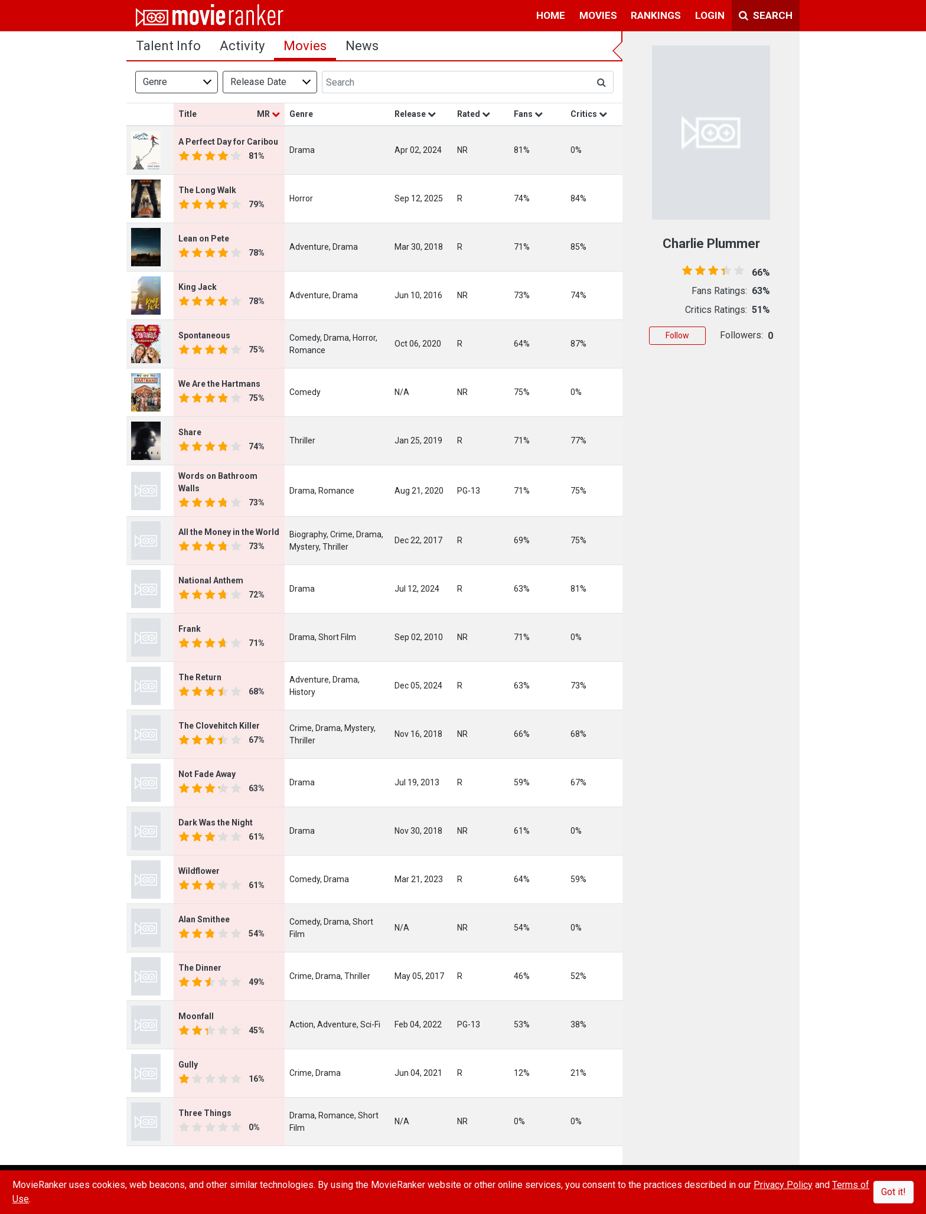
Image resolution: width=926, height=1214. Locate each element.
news (362, 45)
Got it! (893, 1191)
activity (242, 45)
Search (766, 15)
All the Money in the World (228, 532)
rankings (656, 15)
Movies (305, 45)
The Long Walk (207, 190)
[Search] (456, 82)
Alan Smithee (204, 919)
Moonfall (196, 1016)
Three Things (204, 1113)
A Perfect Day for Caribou (228, 141)
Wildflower (199, 871)
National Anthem (210, 580)
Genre (155, 81)
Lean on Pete (203, 238)
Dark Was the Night (215, 822)
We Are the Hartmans (219, 384)
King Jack (197, 287)
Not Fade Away (207, 774)
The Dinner (199, 967)
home (550, 15)
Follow (677, 335)
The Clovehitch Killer (219, 725)
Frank (189, 629)
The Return (199, 677)
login (710, 15)
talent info (168, 45)
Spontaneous (204, 335)
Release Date (258, 81)
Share (189, 432)
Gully (188, 1064)
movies (598, 15)
